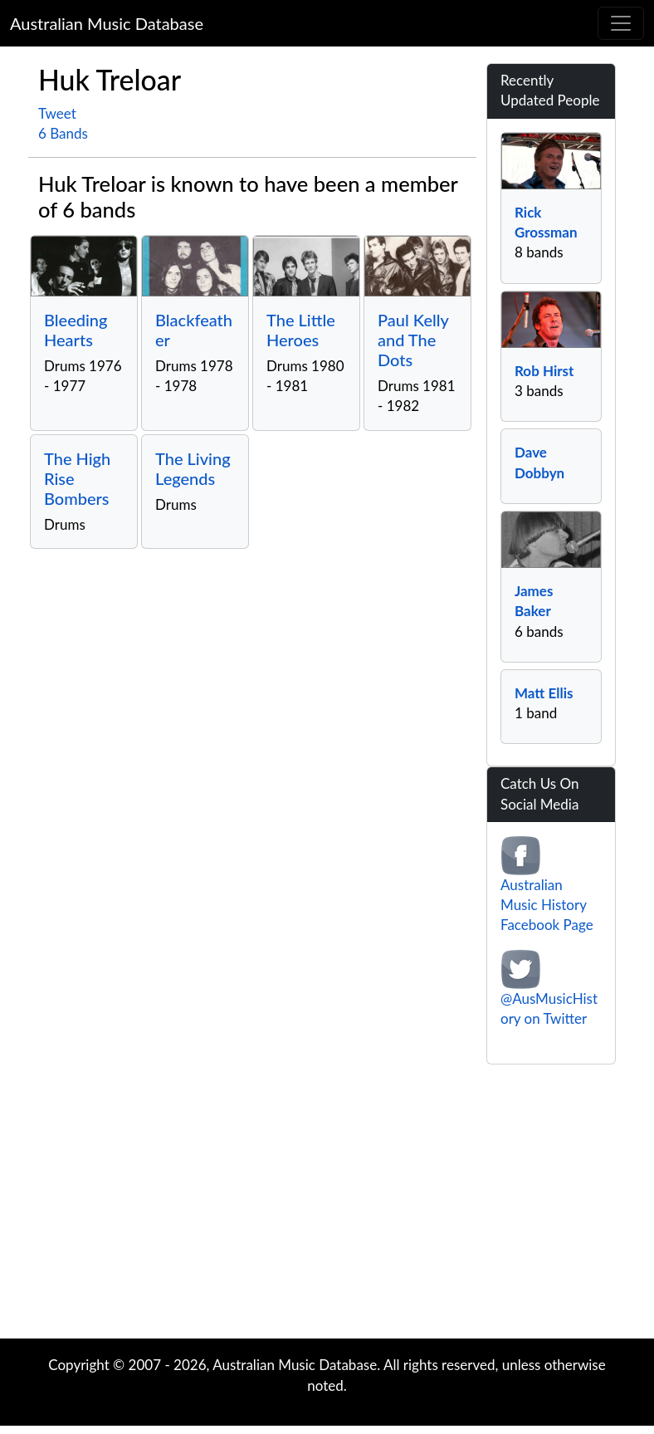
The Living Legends (193, 468)
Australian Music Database (106, 23)
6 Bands (63, 133)
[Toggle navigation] (621, 23)
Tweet (57, 113)
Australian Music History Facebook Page (546, 905)
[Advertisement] (327, 1205)
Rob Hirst (544, 370)
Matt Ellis (544, 693)
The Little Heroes (300, 330)
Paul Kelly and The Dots (413, 340)
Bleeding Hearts (76, 330)
